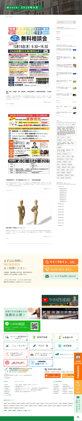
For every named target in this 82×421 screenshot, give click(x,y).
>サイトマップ (6, 376)
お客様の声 (7, 389)
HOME (6, 384)
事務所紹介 (7, 386)
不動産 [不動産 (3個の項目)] (73, 124)
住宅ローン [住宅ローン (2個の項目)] (63, 137)
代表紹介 (7, 388)
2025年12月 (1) (63, 188)
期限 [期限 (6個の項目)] (73, 156)
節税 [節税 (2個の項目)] (58, 169)
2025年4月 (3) (63, 199)
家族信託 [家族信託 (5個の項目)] (59, 153)
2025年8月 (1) (63, 194)
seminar (10, 21)
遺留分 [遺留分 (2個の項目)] (72, 175)
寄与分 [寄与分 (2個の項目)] (58, 156)
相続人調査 (56, 389)
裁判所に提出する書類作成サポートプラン (26, 391)
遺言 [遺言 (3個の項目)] (58, 177)
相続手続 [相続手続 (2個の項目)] (64, 164)
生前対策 (65, 384)
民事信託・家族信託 (68, 391)
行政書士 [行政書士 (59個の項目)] (63, 169)
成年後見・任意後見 (68, 393)
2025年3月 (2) (63, 201)
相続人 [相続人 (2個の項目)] (58, 164)
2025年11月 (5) (63, 190)
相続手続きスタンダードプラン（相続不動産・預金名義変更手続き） (33, 388)
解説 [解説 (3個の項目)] (68, 169)
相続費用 (7, 393)
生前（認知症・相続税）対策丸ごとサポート (27, 384)
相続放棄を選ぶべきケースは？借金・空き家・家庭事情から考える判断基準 (64, 58)
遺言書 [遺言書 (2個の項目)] (62, 177)
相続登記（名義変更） (68, 388)
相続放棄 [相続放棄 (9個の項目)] (70, 164)
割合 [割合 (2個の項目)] (65, 140)
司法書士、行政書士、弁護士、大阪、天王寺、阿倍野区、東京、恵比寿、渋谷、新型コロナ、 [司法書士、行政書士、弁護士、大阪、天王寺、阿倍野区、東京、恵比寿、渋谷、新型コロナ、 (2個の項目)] (66, 143)
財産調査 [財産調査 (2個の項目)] (63, 172)
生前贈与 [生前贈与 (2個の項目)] (65, 161)
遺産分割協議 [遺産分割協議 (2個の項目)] (60, 175)
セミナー (12, 190)
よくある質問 (8, 395)
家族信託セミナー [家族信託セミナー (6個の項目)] (67, 153)
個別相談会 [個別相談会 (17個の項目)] (59, 140)
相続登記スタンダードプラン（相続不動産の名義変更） (29, 389)
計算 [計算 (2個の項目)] (72, 169)
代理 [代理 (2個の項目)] (58, 137)
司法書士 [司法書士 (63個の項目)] (70, 140)
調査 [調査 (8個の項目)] (58, 172)
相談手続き (7, 391)
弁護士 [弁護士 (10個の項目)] (63, 156)
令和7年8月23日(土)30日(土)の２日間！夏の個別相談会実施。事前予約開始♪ (64, 73)
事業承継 (56, 393)
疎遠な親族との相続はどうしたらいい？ (16, 227)
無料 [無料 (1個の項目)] (72, 159)
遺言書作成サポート (20, 386)
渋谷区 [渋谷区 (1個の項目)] (67, 159)
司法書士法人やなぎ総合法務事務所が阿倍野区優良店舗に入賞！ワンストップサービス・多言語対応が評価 (64, 65)
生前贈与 (56, 384)
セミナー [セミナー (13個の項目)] (68, 124)
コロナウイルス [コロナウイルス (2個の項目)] (60, 124)
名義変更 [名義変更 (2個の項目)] (59, 147)
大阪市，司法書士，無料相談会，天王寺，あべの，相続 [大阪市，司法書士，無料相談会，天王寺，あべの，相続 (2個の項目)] (65, 151)
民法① (57, 100)
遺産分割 (65, 389)
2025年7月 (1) (63, 197)
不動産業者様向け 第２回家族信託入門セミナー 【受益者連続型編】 (23, 180)
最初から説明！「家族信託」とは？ (64, 106)
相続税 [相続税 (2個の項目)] (58, 167)
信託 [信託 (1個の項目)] (69, 137)
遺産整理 (56, 388)
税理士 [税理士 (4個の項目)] (73, 167)
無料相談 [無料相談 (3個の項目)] (59, 161)
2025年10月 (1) (63, 192)
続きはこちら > (48, 102)
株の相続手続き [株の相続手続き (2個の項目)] (60, 159)
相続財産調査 (66, 386)
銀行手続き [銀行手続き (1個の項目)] (68, 177)
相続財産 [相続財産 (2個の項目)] (64, 167)
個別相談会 (12, 103)
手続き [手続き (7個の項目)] (68, 156)
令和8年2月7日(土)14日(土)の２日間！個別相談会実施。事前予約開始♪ (64, 50)
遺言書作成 (56, 386)
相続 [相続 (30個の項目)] (70, 161)
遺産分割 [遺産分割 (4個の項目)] (69, 172)
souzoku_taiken (12, 196)
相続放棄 (56, 391)
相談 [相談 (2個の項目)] (69, 167)
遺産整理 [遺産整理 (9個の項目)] (67, 175)
